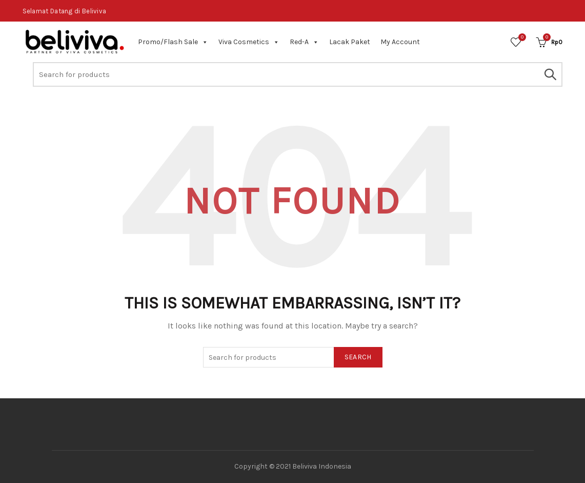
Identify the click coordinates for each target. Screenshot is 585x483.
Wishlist (520, 37)
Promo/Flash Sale (173, 42)
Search (549, 74)
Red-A (304, 42)
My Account (400, 41)
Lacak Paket (349, 41)
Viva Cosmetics (248, 42)
